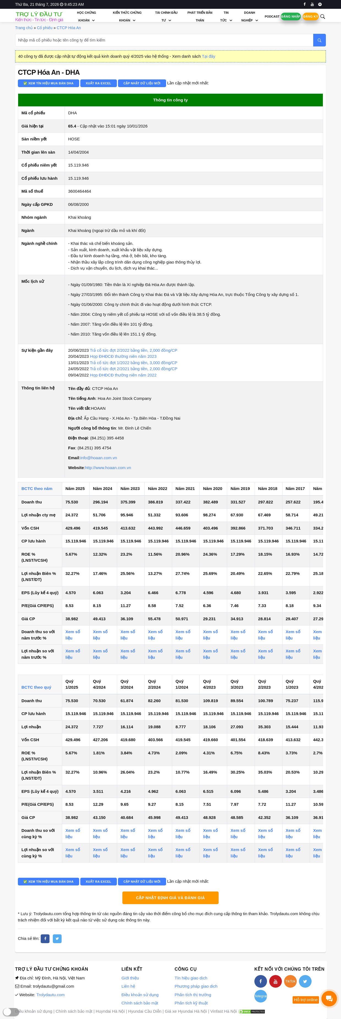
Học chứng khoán (86, 16)
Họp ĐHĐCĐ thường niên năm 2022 (123, 375)
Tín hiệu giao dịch (191, 978)
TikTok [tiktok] (290, 981)
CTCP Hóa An (69, 28)
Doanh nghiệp (248, 16)
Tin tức (224, 16)
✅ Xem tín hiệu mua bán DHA (48, 83)
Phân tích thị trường (193, 994)
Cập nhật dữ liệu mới (142, 83)
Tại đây (208, 56)
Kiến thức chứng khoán (127, 16)
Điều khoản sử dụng (140, 994)
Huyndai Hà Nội (110, 1011)
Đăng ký (310, 16)
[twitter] (57, 938)
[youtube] (312, 4)
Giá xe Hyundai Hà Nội (186, 1011)
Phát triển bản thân (200, 16)
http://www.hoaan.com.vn (108, 467)
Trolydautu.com (50, 994)
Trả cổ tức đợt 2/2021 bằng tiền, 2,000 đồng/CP (133, 368)
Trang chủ (24, 28)
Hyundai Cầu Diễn (144, 1011)
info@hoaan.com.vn (98, 457)
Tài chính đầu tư (166, 16)
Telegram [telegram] (260, 996)
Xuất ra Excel (98, 83)
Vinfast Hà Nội (223, 1011)
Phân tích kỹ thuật (191, 1003)
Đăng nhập (291, 16)
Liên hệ (128, 986)
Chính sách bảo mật (140, 1003)
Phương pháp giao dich (196, 986)
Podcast (272, 16)
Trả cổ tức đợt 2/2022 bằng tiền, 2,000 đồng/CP (133, 350)
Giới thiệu (130, 978)
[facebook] (304, 4)
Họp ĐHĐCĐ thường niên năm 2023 (123, 356)
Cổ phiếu (44, 28)
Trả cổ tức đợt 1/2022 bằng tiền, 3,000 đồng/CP (133, 362)
